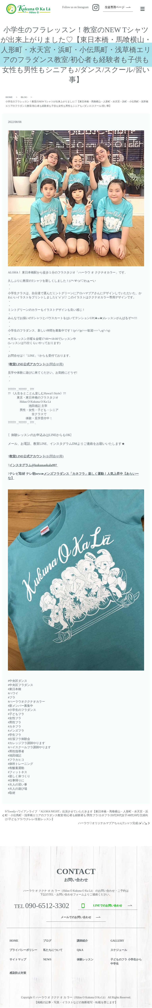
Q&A (80, 950)
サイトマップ (18, 959)
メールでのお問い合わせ (76, 917)
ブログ (47, 941)
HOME (9, 97)
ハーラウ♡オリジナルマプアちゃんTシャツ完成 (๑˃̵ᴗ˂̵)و (112, 823)
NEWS (47, 959)
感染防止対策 (18, 973)
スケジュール (118, 950)
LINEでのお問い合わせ (107, 905)
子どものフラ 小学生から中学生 (126, 962)
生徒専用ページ (114, 7)
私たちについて (53, 950)
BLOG (24, 97)
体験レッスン (85, 959)
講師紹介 (82, 941)
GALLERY (117, 941)
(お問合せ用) (36, 364)
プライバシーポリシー (23, 950)
